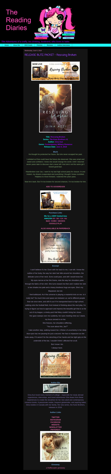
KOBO (54, 221)
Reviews (50, 45)
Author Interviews (63, 45)
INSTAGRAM (55, 420)
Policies (39, 45)
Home (7, 45)
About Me (16, 45)
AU (65, 218)
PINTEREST (56, 430)
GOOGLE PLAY (55, 223)
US (53, 218)
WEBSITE (55, 425)
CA (61, 218)
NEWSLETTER (55, 427)
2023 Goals (28, 45)
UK (57, 218)
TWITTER (55, 417)
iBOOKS (61, 221)
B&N (48, 221)
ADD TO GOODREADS (55, 187)
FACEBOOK (55, 422)
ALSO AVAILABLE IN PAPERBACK (55, 228)
